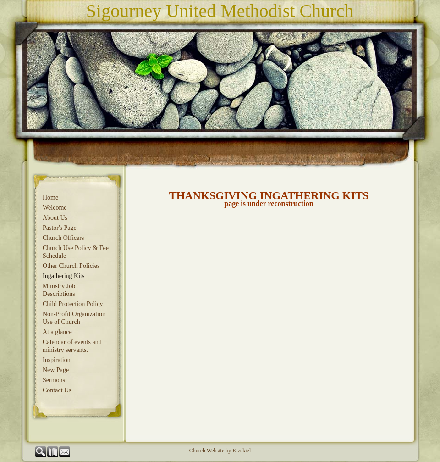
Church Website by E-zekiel (220, 450)
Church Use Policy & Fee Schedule (76, 252)
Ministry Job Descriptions (59, 290)
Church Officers (63, 237)
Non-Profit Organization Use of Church (74, 318)
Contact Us (57, 390)
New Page (56, 370)
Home (50, 197)
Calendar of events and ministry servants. (72, 346)
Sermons (54, 380)
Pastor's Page (60, 227)
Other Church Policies (71, 265)
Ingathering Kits (63, 276)
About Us (55, 217)
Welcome (55, 207)
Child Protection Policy (73, 304)
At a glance (57, 331)
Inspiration (57, 359)
